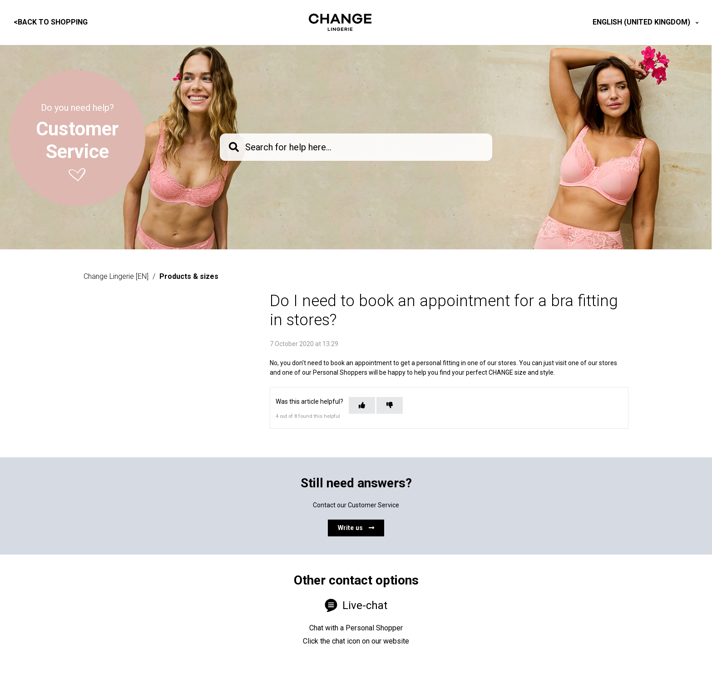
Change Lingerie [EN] (116, 276)
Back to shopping (51, 22)
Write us (356, 527)
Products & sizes (188, 276)
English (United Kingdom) (642, 22)
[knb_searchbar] (356, 147)
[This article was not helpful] (389, 405)
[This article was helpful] (362, 405)
